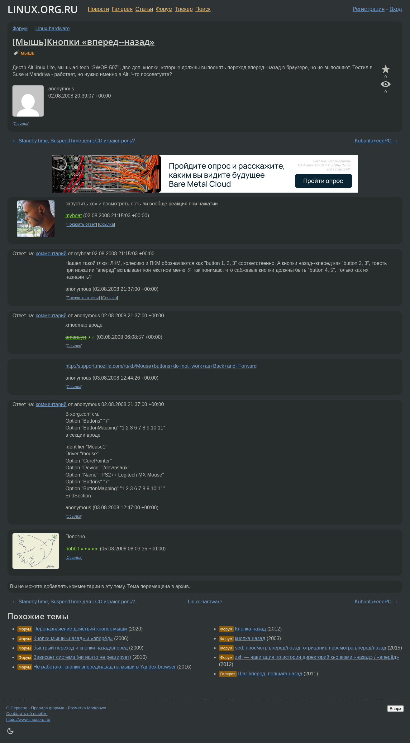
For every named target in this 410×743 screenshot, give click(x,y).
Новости (98, 9)
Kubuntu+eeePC (373, 140)
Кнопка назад (250, 628)
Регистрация (369, 9)
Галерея (122, 9)
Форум (164, 9)
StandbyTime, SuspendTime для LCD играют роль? (77, 140)
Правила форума (47, 708)
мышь (28, 52)
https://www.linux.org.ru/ (28, 719)
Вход (395, 9)
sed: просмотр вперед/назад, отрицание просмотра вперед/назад (310, 647)
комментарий (51, 253)
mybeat (73, 215)
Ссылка (21, 124)
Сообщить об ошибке (27, 713)
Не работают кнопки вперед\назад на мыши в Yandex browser (104, 666)
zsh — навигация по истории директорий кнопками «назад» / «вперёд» (317, 657)
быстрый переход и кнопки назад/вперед (80, 647)
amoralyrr (76, 337)
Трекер (184, 9)
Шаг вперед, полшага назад (270, 673)
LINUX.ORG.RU (42, 9)
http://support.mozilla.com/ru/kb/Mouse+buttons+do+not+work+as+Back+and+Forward (161, 366)
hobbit (72, 548)
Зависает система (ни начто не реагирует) (82, 657)
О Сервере (16, 708)
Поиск (203, 9)
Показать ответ (81, 224)
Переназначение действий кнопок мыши (80, 628)
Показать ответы (83, 297)
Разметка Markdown (87, 708)
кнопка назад (250, 638)
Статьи (144, 9)
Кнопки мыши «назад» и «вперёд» (73, 638)
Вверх (395, 708)
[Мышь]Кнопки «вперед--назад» (83, 41)
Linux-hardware (53, 28)
